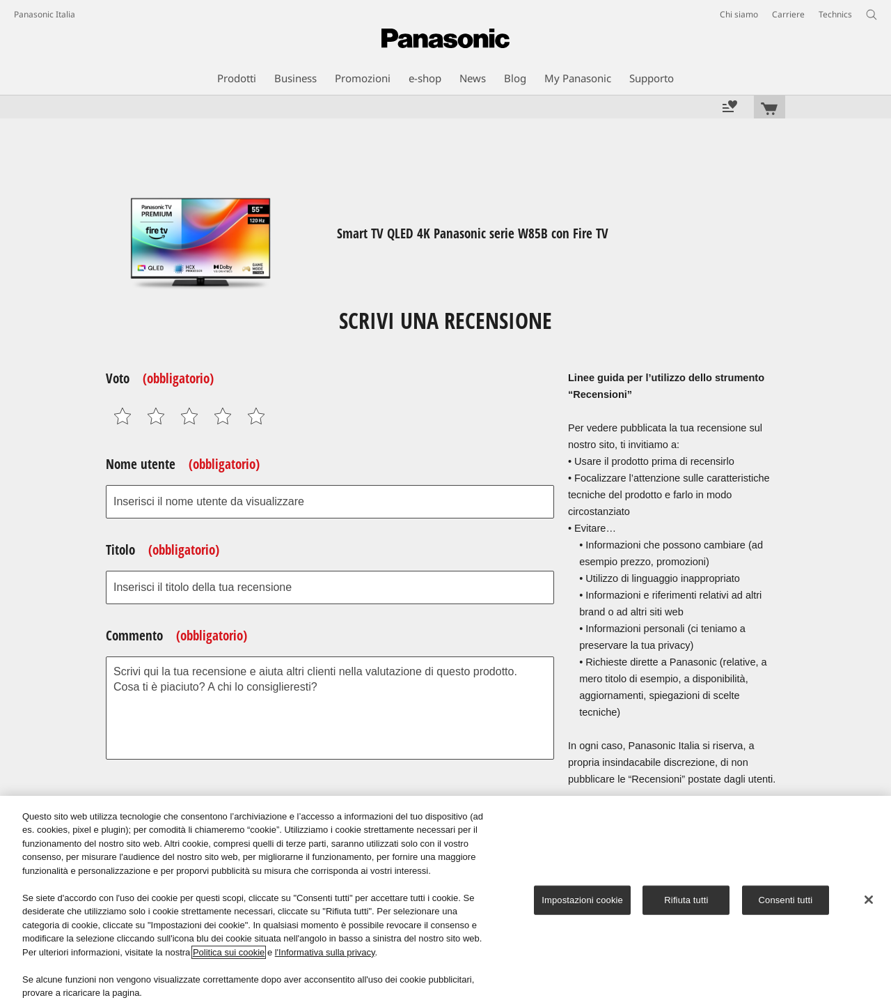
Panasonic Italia (44, 14)
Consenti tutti (786, 900)
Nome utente (183, 464)
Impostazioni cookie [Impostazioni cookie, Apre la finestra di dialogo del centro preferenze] (582, 900)
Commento (176, 636)
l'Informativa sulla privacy (325, 952)
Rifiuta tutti (686, 900)
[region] (445, 901)
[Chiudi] (868, 899)
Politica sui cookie (229, 952)
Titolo (162, 550)
